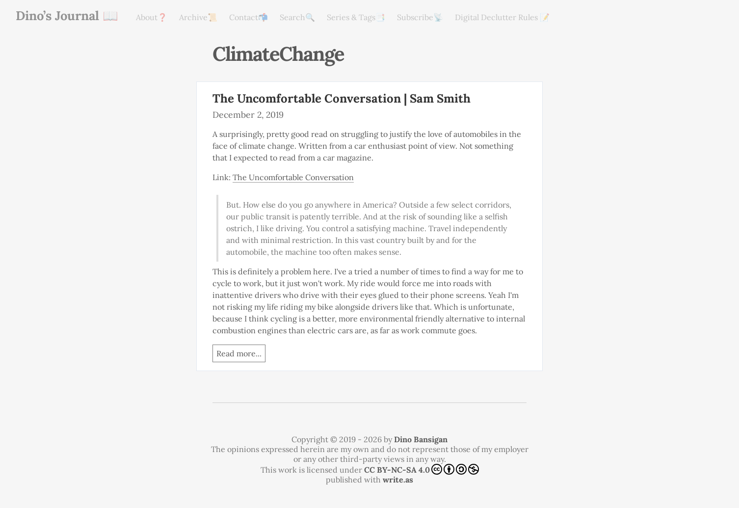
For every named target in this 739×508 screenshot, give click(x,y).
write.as (398, 479)
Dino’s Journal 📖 (67, 15)
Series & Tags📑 (356, 17)
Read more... (239, 353)
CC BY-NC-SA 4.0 (421, 469)
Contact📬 (248, 17)
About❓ (151, 17)
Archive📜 (198, 17)
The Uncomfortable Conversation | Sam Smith (341, 98)
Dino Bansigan (421, 439)
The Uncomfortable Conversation (293, 177)
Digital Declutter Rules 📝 (502, 17)
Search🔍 (297, 17)
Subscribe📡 (420, 17)
